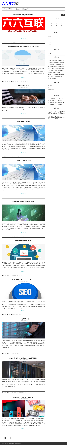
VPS (51, 100)
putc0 (17, 275)
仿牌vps (49, 87)
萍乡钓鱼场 (50, 111)
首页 (4, 9)
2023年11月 (56, 18)
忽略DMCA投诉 (18, 42)
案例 (18, 156)
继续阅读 (23, 38)
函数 (19, 236)
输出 (17, 236)
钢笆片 (53, 114)
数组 (14, 156)
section (13, 81)
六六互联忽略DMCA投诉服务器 (25, 14)
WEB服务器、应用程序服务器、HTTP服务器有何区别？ (23, 358)
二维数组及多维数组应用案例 (23, 160)
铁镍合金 (56, 114)
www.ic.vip (19, 443)
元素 (15, 81)
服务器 (22, 42)
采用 (16, 431)
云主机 (57, 98)
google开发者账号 (51, 113)
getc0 (15, 275)
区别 (25, 392)
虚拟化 (56, 102)
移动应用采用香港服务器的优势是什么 (23, 397)
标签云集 (17, 9)
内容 (25, 81)
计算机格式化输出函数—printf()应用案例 (23, 201)
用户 (49, 102)
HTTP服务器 (22, 392)
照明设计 (54, 111)
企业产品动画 (56, 112)
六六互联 (10, 9)
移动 (12, 431)
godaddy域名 (59, 116)
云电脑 (56, 100)
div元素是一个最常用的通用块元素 (55, 76)
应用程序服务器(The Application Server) (23, 279)
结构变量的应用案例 (23, 85)
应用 (19, 81)
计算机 (13, 236)
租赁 (53, 104)
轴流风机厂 (51, 112)
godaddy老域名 (51, 89)
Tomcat (13, 353)
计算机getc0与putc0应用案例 (23, 240)
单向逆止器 (61, 114)
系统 (53, 102)
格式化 (15, 236)
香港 (18, 431)
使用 (54, 98)
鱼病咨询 (52, 116)
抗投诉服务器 (60, 117)
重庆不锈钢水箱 (58, 113)
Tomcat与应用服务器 (23, 319)
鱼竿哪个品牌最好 (54, 118)
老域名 (49, 91)
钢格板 (61, 112)
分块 (27, 81)
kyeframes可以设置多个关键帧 (54, 72)
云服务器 (60, 102)
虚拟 (62, 98)
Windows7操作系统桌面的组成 (54, 78)
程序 (21, 81)
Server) (20, 314)
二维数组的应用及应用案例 (23, 121)
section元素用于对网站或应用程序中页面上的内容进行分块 (23, 46)
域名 (56, 116)
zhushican (26, 15)
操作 (51, 102)
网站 (17, 81)
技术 (59, 100)
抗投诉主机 (50, 85)
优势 (23, 431)
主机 (49, 100)
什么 (24, 431)
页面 (23, 81)
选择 (51, 104)
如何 (63, 102)
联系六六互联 (25, 9)
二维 (12, 156)
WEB (12, 392)
